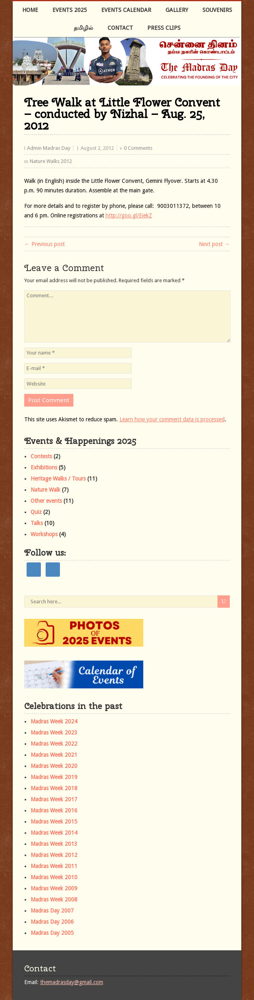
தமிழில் (83, 28)
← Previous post (44, 244)
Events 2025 (69, 10)
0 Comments (138, 148)
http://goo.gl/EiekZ (129, 215)
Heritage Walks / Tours (58, 478)
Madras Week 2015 (54, 821)
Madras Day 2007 (52, 910)
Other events (46, 501)
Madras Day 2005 (52, 933)
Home (30, 10)
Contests (41, 456)
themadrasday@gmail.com (71, 982)
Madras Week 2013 (54, 844)
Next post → (214, 244)
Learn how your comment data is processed (172, 419)
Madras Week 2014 (54, 832)
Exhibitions (44, 467)
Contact (120, 28)
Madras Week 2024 (54, 721)
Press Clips (164, 28)
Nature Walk (45, 489)
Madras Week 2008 (54, 899)
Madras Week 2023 (54, 732)
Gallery (176, 10)
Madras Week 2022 (54, 743)
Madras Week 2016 (54, 810)
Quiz (36, 512)
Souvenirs (217, 10)
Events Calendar (126, 10)
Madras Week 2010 (54, 877)
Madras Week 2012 (54, 855)
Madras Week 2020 (54, 766)
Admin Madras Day (48, 148)
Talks (37, 523)
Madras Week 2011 (54, 866)
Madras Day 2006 (52, 922)
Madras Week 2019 (54, 777)
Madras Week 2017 (54, 799)
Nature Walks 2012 (51, 161)
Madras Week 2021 (54, 755)
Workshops (44, 534)
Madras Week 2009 (54, 888)
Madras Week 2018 (54, 788)
